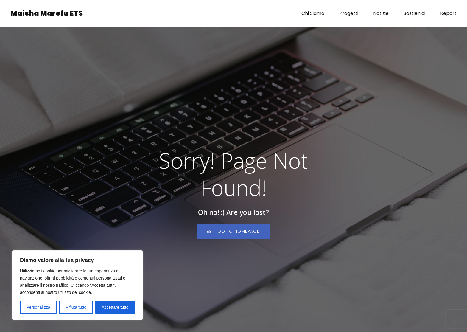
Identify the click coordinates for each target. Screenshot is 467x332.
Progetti (348, 13)
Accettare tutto (115, 307)
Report (448, 13)
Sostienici (414, 13)
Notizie (381, 13)
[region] (77, 285)
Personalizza (38, 307)
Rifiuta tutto (76, 307)
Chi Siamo (312, 13)
